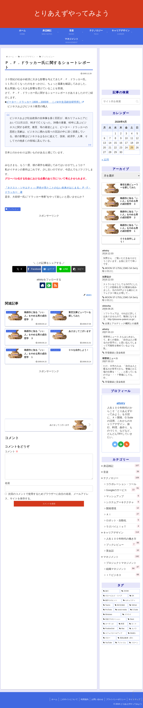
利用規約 (85, 699)
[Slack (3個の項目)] (133, 619)
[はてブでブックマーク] (49, 269)
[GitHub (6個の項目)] (134, 605)
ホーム (54, 699)
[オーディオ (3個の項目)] (109, 624)
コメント (11, 451)
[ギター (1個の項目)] (109, 638)
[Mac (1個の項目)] (123, 629)
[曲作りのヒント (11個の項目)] (111, 600)
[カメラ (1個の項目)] (134, 629)
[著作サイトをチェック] (42, 285)
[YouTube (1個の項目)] (108, 643)
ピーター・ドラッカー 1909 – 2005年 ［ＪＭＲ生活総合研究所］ (45, 102)
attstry (121, 403)
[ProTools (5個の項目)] (108, 610)
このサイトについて (69, 699)
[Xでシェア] (19, 269)
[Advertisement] (49, 237)
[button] (78, 269)
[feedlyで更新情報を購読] (49, 285)
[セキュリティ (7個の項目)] (131, 600)
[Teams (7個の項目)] (107, 605)
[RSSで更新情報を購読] (55, 285)
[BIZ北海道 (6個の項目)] (121, 605)
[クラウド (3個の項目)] (130, 614)
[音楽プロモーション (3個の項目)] (114, 619)
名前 (7, 487)
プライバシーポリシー (116, 699)
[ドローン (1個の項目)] (134, 643)
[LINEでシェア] (64, 269)
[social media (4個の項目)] (121, 610)
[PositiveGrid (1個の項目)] (109, 629)
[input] (121, 101)
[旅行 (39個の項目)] (111, 591)
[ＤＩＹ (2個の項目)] (134, 624)
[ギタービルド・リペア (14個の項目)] (115, 596)
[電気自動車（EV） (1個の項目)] (128, 638)
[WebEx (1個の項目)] (133, 633)
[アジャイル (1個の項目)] (120, 643)
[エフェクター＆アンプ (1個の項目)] (114, 633)
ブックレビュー (13, 209)
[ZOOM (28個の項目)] (130, 591)
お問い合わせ (97, 699)
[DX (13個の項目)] (134, 596)
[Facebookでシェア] (34, 269)
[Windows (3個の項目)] (111, 614)
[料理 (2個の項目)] (122, 624)
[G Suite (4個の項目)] (134, 610)
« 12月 (105, 159)
